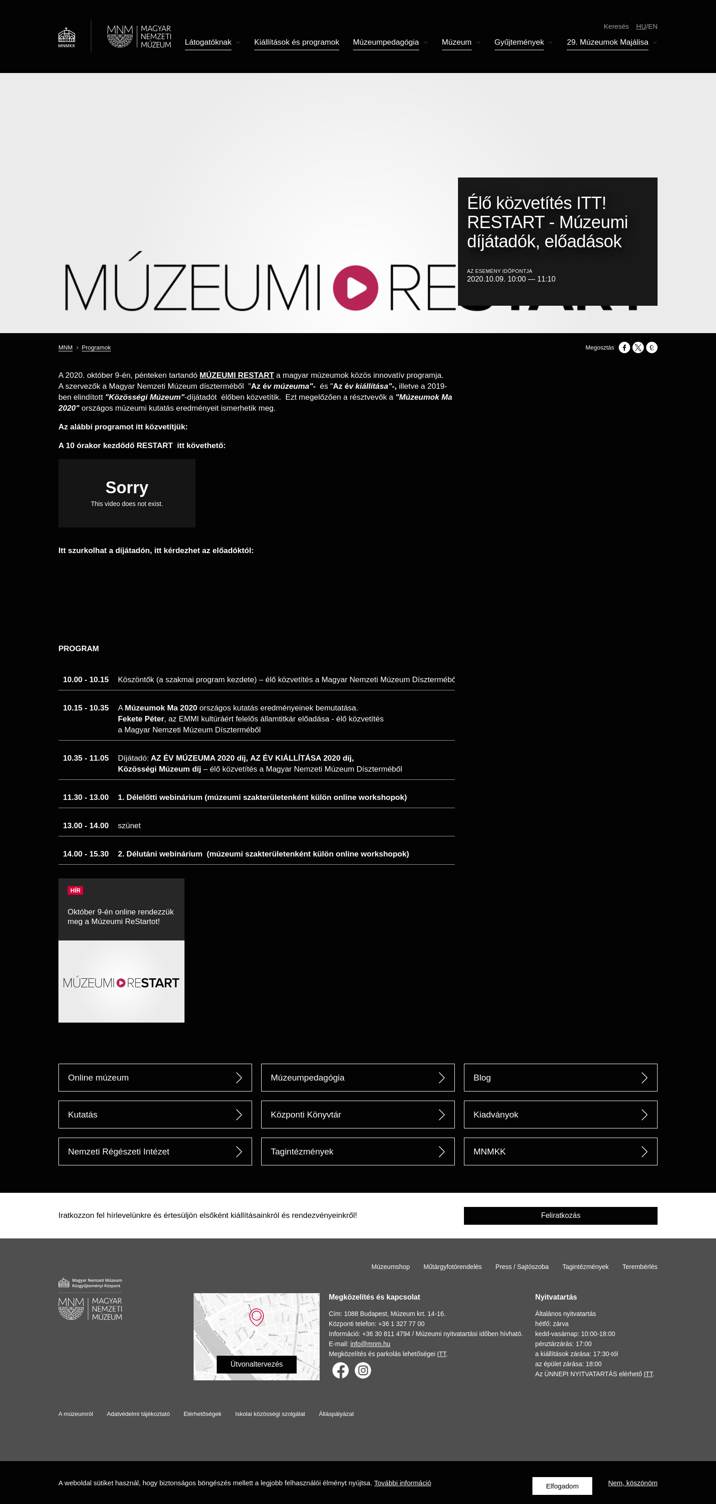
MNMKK (490, 1151)
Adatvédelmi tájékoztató (138, 1413)
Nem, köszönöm (633, 1486)
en (653, 27)
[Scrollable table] (256, 763)
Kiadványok (496, 1114)
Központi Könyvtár (306, 1114)
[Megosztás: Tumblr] (652, 347)
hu (641, 27)
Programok (96, 347)
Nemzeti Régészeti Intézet (118, 1151)
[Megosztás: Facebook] (624, 347)
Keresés (616, 27)
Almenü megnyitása (238, 44)
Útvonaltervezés (257, 1364)
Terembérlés (640, 1266)
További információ (402, 1486)
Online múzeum (98, 1077)
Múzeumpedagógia (308, 1077)
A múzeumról (75, 1413)
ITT (441, 1354)
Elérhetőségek (202, 1413)
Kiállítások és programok (296, 43)
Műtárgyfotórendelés (452, 1266)
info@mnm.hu (370, 1343)
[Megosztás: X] (638, 347)
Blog (482, 1077)
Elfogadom (562, 1486)
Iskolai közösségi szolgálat (270, 1413)
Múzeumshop (390, 1266)
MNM (65, 347)
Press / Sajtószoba (522, 1266)
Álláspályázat (336, 1413)
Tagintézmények (302, 1151)
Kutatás (82, 1114)
